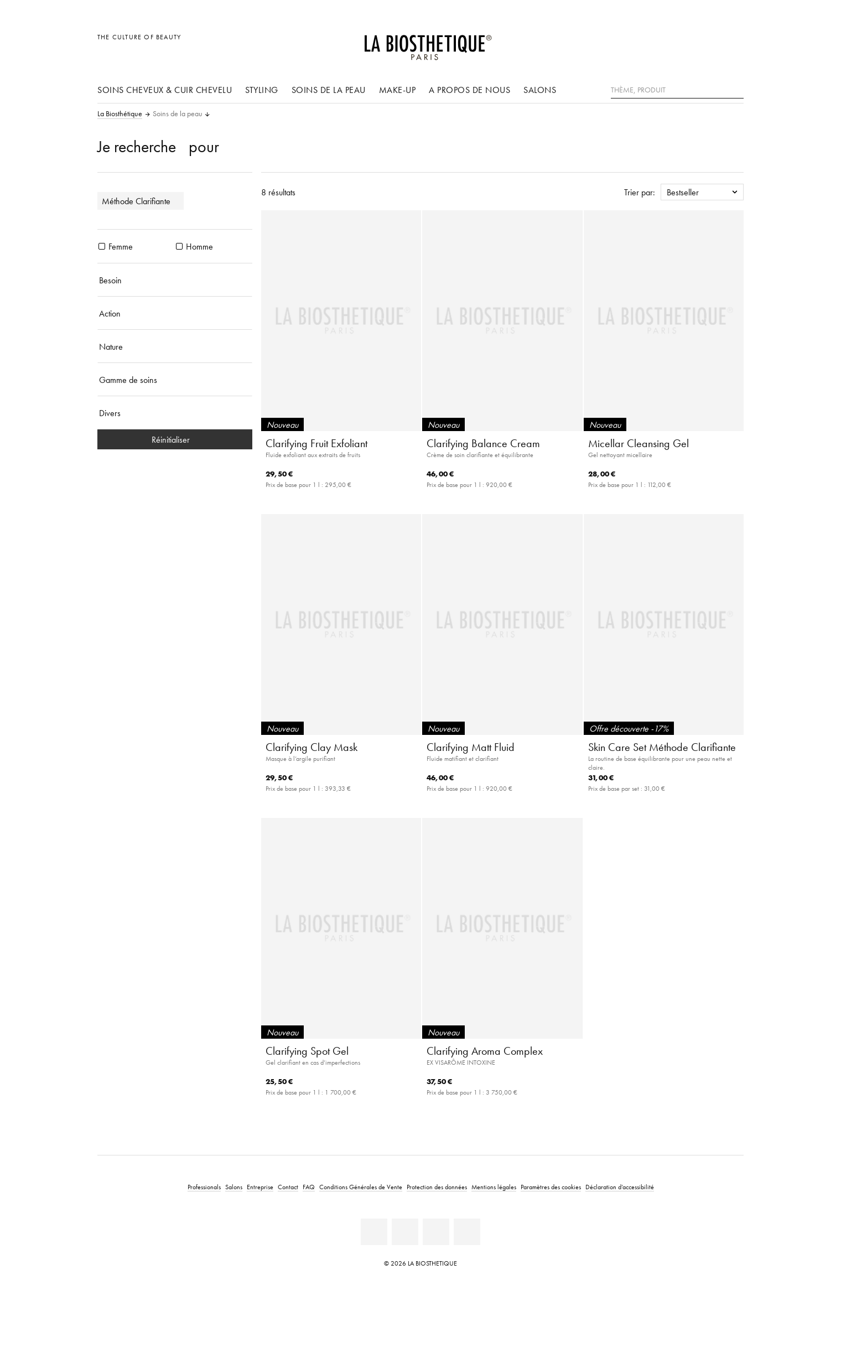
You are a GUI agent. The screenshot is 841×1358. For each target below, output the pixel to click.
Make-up (397, 89)
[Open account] (707, 43)
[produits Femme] (101, 246)
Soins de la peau (329, 89)
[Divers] (174, 412)
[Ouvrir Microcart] (732, 43)
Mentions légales (493, 1187)
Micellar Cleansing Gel (638, 443)
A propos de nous (469, 89)
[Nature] (174, 346)
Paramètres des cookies (551, 1187)
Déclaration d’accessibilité (619, 1187)
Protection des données (437, 1187)
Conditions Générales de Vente (360, 1187)
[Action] (174, 313)
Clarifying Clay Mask (311, 747)
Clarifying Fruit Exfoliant (316, 443)
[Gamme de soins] (174, 379)
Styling (261, 89)
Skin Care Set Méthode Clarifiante (662, 747)
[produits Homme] (179, 246)
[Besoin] (174, 280)
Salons (539, 89)
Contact (288, 1187)
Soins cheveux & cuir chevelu (164, 89)
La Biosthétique (119, 114)
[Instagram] (436, 1232)
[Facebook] (405, 1232)
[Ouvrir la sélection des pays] (682, 43)
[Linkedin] (374, 1232)
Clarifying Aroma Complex (485, 1051)
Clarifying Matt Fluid (471, 747)
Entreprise (260, 1187)
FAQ (309, 1187)
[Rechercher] (735, 88)
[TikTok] (467, 1232)
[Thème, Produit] (677, 90)
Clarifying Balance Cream (483, 443)
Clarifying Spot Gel (307, 1051)
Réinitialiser (175, 439)
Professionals (204, 1187)
